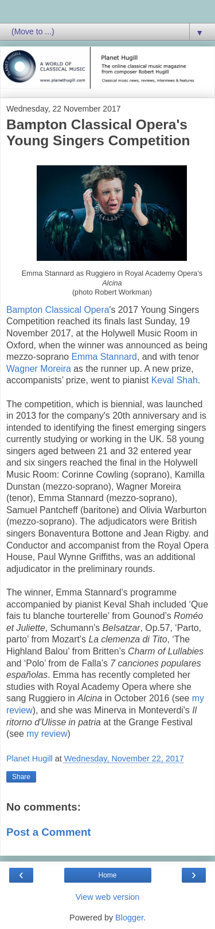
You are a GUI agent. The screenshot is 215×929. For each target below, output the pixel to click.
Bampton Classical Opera (57, 310)
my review (46, 734)
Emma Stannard (104, 357)
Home (107, 875)
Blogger (129, 917)
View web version (108, 897)
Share (21, 777)
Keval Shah (174, 380)
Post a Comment (48, 832)
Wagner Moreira (38, 369)
